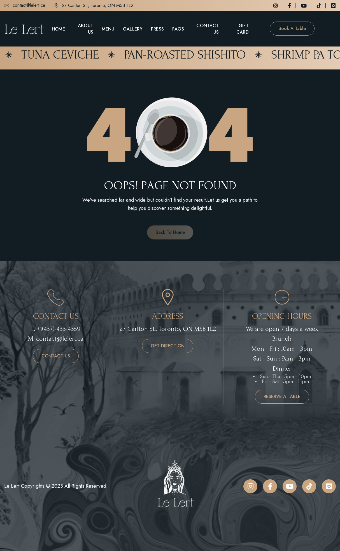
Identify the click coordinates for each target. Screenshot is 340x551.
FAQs (178, 29)
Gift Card (242, 28)
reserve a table (282, 396)
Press (157, 29)
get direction (168, 346)
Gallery (133, 29)
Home (58, 29)
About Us (86, 28)
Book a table (292, 28)
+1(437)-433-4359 (58, 329)
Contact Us (207, 28)
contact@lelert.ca (24, 5)
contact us (55, 356)
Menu (108, 29)
